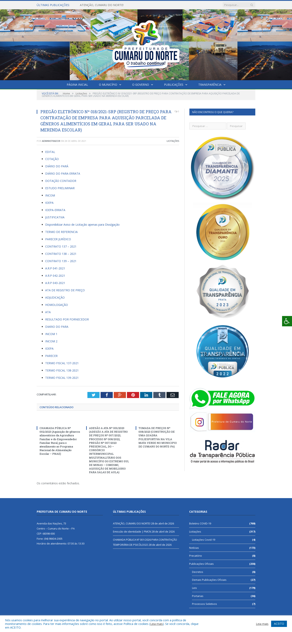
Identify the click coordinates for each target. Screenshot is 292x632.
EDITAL (50, 152)
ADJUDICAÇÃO (55, 297)
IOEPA (49, 203)
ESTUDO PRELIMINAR (60, 188)
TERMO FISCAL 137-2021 (62, 363)
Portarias (197, 596)
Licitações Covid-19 (203, 539)
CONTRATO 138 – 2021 (60, 254)
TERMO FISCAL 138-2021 (62, 370)
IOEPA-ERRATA (55, 210)
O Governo (140, 84)
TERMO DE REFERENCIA (61, 232)
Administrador (51, 140)
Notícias (194, 548)
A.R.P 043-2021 (55, 283)
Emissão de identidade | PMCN (132, 531)
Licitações (173, 140)
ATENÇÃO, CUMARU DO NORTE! (101, 5)
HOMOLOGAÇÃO (56, 305)
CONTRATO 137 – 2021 (60, 246)
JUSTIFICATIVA (54, 217)
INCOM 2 (51, 341)
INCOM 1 (51, 334)
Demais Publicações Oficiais (209, 580)
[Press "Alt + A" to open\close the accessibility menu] (287, 321)
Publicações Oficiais (201, 564)
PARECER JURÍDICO (58, 239)
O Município (108, 84)
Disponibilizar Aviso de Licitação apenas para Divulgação (82, 224)
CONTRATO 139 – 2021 (60, 261)
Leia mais (156, 624)
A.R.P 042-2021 (55, 276)
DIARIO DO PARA (56, 327)
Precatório (195, 555)
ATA (48, 312)
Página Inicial (77, 84)
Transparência (209, 84)
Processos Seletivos (204, 604)
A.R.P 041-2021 (55, 268)
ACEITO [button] (279, 624)
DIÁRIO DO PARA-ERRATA (62, 173)
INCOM (50, 195)
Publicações (173, 84)
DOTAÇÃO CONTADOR (60, 181)
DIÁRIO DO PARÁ (56, 166)
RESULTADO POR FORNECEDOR (67, 319)
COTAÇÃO (52, 159)
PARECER (51, 356)
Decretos (197, 572)
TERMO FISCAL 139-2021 (62, 378)
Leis (194, 588)
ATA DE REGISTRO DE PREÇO (65, 290)
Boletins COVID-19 (200, 523)
